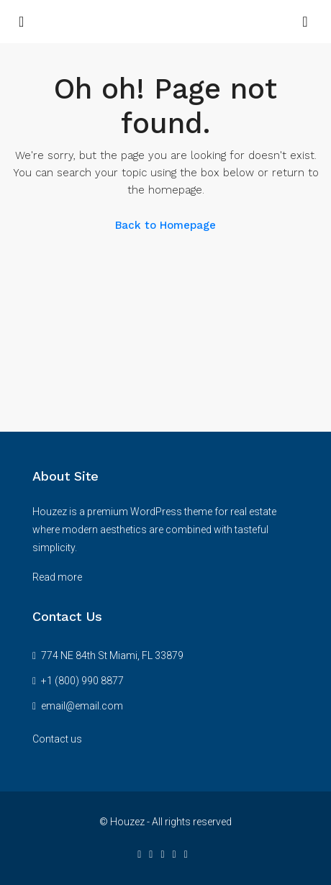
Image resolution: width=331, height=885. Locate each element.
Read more (57, 577)
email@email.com (82, 706)
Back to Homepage (165, 225)
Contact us (57, 739)
